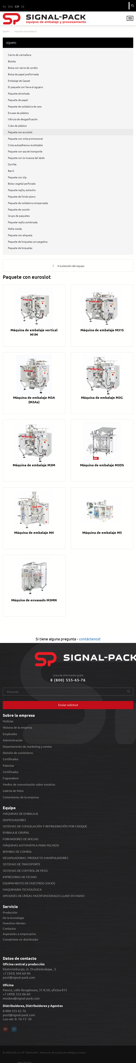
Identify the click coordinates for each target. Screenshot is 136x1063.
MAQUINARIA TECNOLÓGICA (22, 889)
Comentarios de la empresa (21, 796)
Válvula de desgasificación (23, 119)
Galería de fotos (13, 790)
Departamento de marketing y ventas (27, 746)
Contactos (9, 928)
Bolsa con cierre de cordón (23, 67)
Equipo (9, 807)
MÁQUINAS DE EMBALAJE (20, 813)
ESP (17, 6)
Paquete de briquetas (20, 247)
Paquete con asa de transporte (25, 151)
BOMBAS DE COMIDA (17, 851)
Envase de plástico (18, 112)
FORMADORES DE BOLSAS (21, 838)
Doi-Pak (12, 164)
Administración (13, 739)
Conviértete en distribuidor (20, 939)
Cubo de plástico (17, 125)
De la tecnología (13, 917)
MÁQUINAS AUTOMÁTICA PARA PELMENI (31, 844)
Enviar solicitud (68, 704)
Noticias (8, 720)
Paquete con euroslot (20, 131)
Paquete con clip (17, 176)
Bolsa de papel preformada (23, 73)
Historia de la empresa (17, 727)
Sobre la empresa (19, 714)
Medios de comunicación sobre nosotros (29, 784)
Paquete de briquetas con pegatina (27, 241)
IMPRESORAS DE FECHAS (20, 876)
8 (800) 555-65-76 (68, 679)
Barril (11, 170)
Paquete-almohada (19, 93)
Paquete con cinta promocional (25, 138)
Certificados (10, 758)
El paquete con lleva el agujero (25, 86)
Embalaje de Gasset (19, 80)
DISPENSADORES (14, 819)
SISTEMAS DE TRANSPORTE (21, 863)
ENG (10, 6)
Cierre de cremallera (19, 54)
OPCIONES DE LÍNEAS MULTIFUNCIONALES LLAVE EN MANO (43, 895)
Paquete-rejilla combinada (22, 222)
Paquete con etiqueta (20, 234)
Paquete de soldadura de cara (25, 106)
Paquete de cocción (19, 209)
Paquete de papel (18, 99)
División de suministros (18, 752)
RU (4, 6)
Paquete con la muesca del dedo (26, 157)
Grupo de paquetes (19, 215)
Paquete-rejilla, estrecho (22, 189)
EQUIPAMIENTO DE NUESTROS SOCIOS (29, 882)
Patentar (8, 765)
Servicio (10, 906)
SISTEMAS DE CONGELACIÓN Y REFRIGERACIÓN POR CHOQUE (45, 826)
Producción (10, 912)
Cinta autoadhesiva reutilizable (25, 144)
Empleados (10, 733)
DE (22, 6)
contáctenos (89, 638)
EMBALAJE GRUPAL (16, 832)
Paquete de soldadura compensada (28, 202)
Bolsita (12, 61)
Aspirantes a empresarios (19, 933)
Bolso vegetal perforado (22, 183)
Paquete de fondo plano (21, 196)
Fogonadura (10, 777)
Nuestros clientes (14, 922)
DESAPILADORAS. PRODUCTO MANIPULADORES (35, 857)
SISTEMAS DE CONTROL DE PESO (25, 870)
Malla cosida (15, 228)
